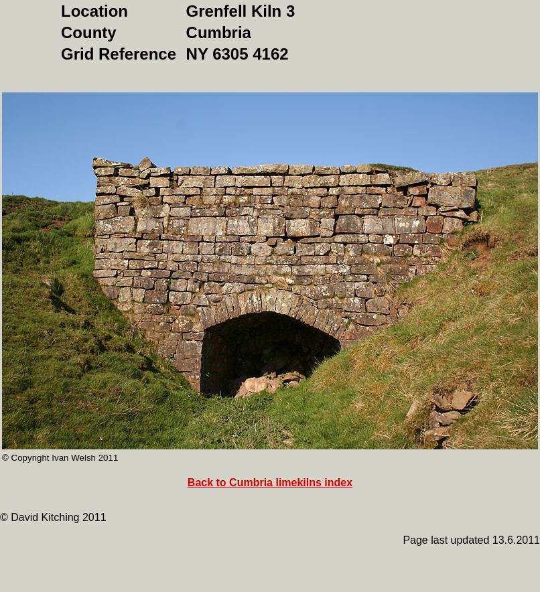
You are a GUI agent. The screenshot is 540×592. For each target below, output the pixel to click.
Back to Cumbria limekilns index (270, 482)
